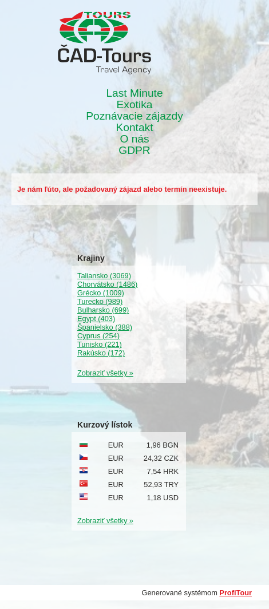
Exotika (135, 104)
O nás (134, 139)
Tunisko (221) (99, 344)
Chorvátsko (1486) (107, 284)
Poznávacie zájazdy (134, 116)
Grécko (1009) (100, 292)
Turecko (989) (99, 301)
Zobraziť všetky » (105, 373)
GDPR (134, 150)
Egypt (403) (96, 318)
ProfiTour (235, 592)
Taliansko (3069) (104, 275)
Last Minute (134, 93)
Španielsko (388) (104, 327)
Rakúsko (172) (101, 353)
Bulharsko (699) (103, 310)
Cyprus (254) (98, 335)
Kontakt (134, 127)
